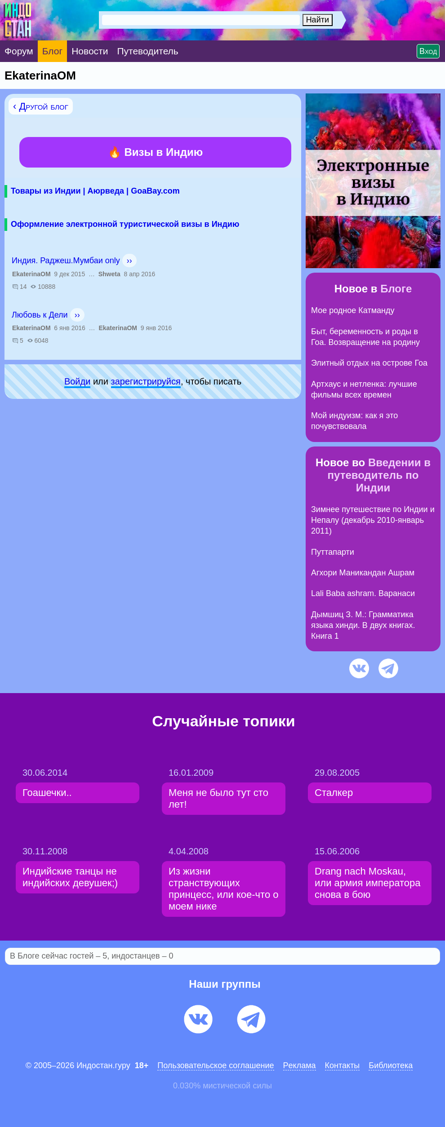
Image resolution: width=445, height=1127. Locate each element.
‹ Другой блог (40, 106)
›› (129, 260)
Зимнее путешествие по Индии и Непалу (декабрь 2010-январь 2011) (373, 520)
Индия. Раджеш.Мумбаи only (66, 260)
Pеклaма (299, 1065)
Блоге (396, 289)
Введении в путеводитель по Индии (379, 475)
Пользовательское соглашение (215, 1065)
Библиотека (391, 1065)
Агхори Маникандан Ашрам (362, 572)
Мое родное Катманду (352, 310)
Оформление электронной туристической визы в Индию (125, 224)
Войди (77, 381)
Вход (428, 51)
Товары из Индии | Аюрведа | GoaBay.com (95, 190)
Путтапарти (332, 552)
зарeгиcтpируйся (146, 381)
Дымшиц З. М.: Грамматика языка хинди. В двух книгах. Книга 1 (363, 625)
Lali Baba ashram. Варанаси (363, 593)
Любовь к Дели (40, 314)
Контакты (342, 1065)
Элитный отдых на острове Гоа (369, 362)
